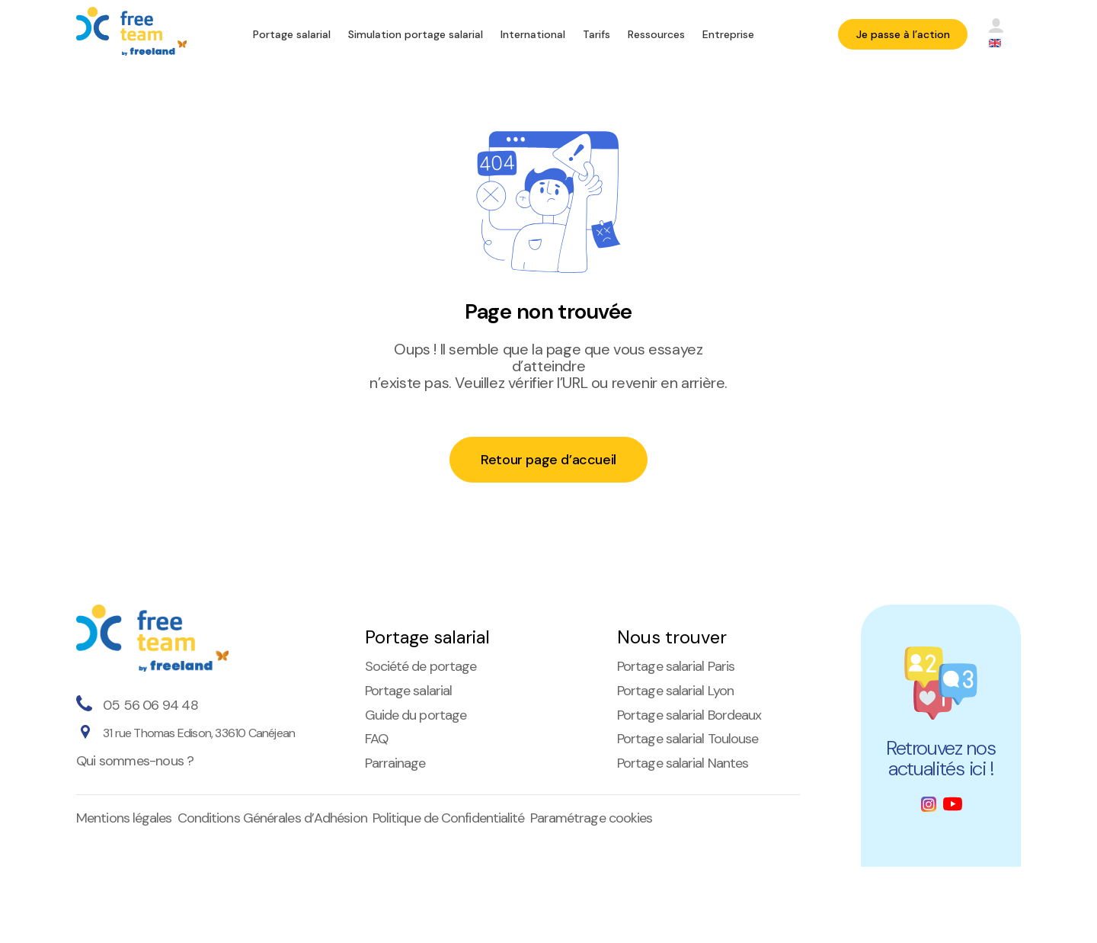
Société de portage (421, 666)
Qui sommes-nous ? (134, 761)
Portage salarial (292, 34)
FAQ (376, 739)
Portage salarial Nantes (682, 763)
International (533, 34)
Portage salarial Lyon (675, 691)
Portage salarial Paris (675, 666)
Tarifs (596, 34)
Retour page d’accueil (548, 460)
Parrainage (395, 763)
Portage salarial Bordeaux (689, 715)
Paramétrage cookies (591, 818)
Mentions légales (124, 818)
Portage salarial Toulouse (688, 739)
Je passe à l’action (903, 34)
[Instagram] (928, 804)
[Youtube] (952, 803)
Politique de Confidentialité (449, 818)
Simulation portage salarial (415, 34)
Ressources (656, 34)
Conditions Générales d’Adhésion (272, 818)
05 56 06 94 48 (150, 705)
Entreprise (728, 34)
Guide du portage (416, 715)
